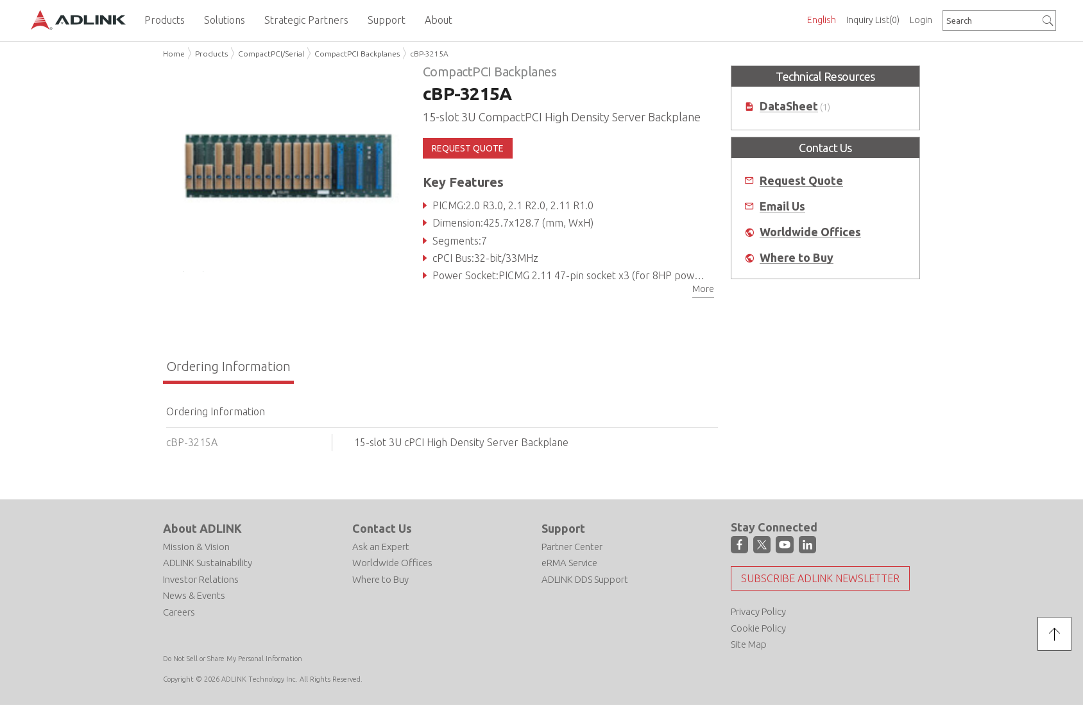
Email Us (782, 206)
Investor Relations (201, 584)
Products (211, 53)
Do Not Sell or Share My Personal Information (232, 664)
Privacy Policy (758, 617)
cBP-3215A (429, 53)
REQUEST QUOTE (468, 148)
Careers (179, 617)
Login (921, 20)
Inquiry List (873, 20)
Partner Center (572, 551)
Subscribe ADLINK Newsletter (820, 584)
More (703, 289)
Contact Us (382, 533)
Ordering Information (228, 371)
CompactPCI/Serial (271, 53)
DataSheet (789, 106)
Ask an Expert (380, 551)
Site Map (749, 649)
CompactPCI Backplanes (357, 53)
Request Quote (801, 181)
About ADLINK (202, 533)
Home (174, 53)
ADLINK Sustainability (207, 567)
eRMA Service (569, 567)
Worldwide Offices (810, 232)
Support (563, 533)
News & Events (194, 600)
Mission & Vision (196, 551)
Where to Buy (796, 258)
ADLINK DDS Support (585, 584)
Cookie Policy (758, 633)
